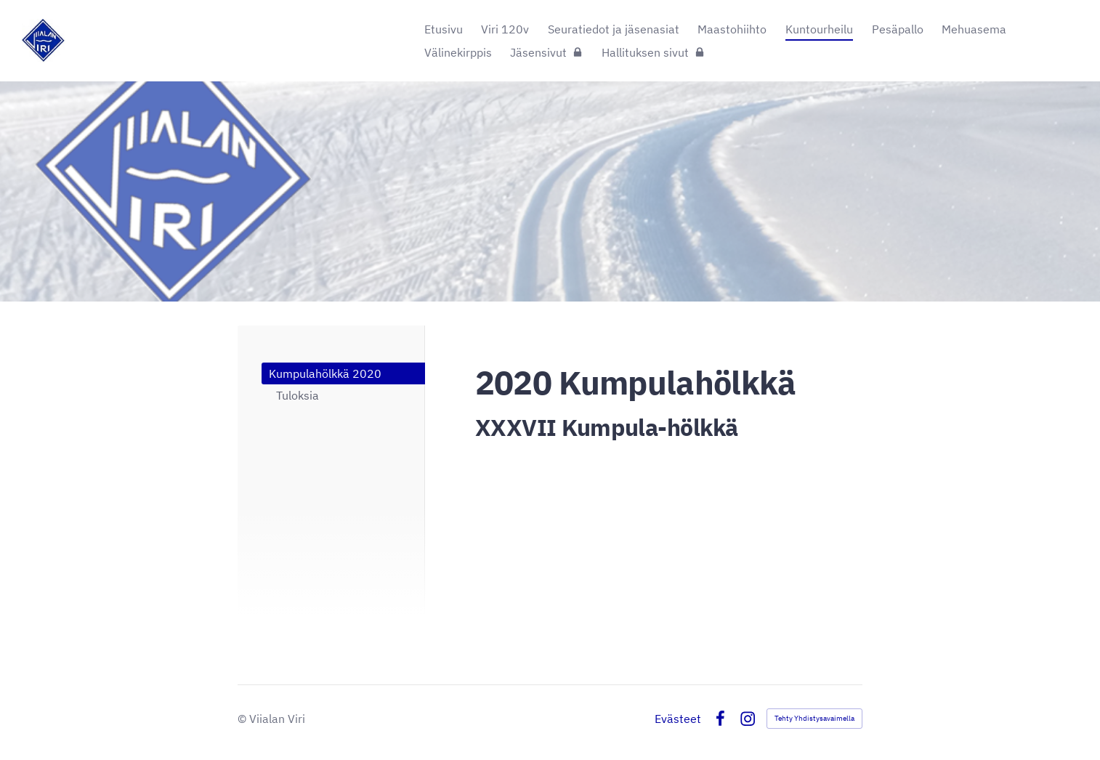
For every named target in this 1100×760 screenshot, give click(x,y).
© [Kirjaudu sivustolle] (243, 718)
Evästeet (678, 718)
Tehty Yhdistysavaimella (814, 718)
